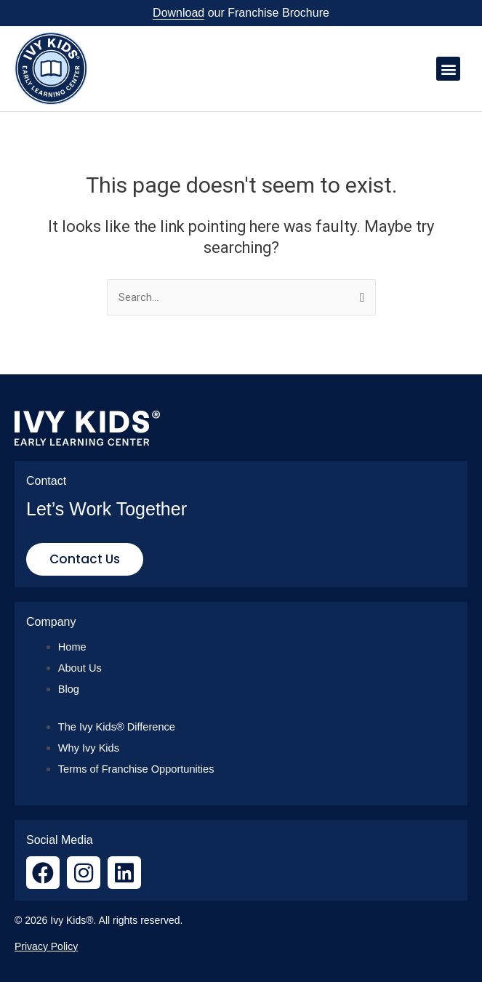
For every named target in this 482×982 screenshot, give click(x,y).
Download (178, 13)
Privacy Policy (46, 946)
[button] (448, 69)
